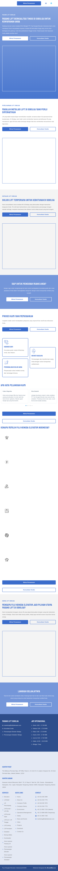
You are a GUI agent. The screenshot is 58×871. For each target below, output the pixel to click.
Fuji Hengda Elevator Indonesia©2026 (14, 868)
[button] (46, 3)
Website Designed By (44, 868)
